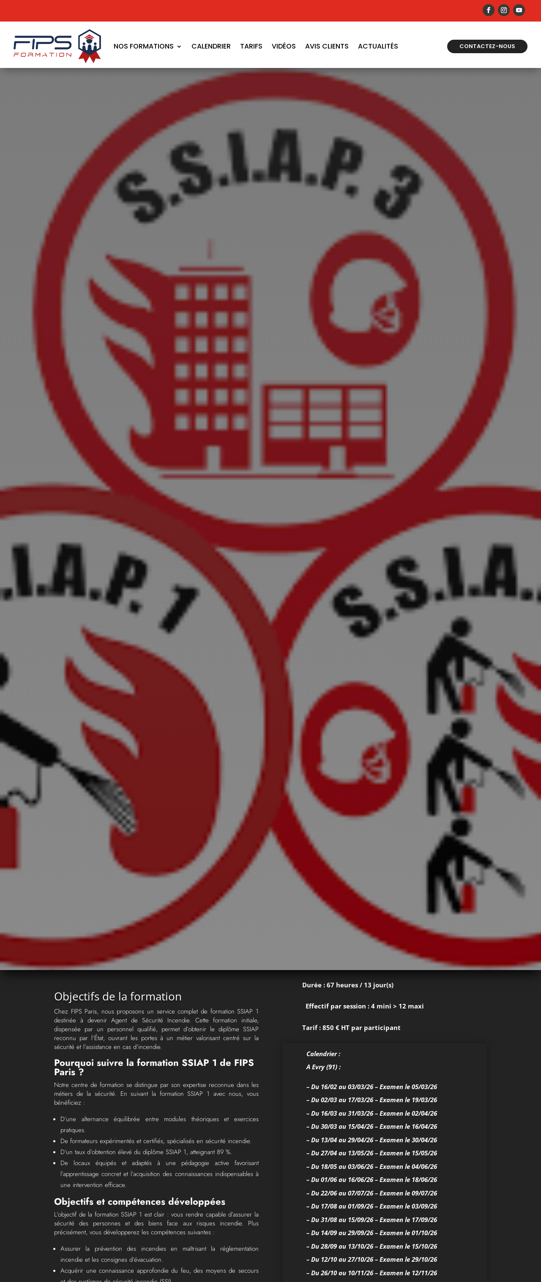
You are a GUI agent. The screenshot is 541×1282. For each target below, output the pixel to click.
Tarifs (251, 46)
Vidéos (284, 46)
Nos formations (144, 46)
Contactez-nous (487, 46)
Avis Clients (327, 46)
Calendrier (211, 46)
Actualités (378, 46)
